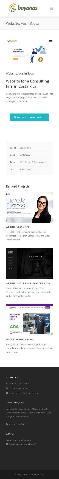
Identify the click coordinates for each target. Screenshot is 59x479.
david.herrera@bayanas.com (24, 393)
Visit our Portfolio (15, 424)
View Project (25, 169)
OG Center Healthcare (20, 339)
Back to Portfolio (29, 117)
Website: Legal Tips (17, 226)
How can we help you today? (21, 444)
